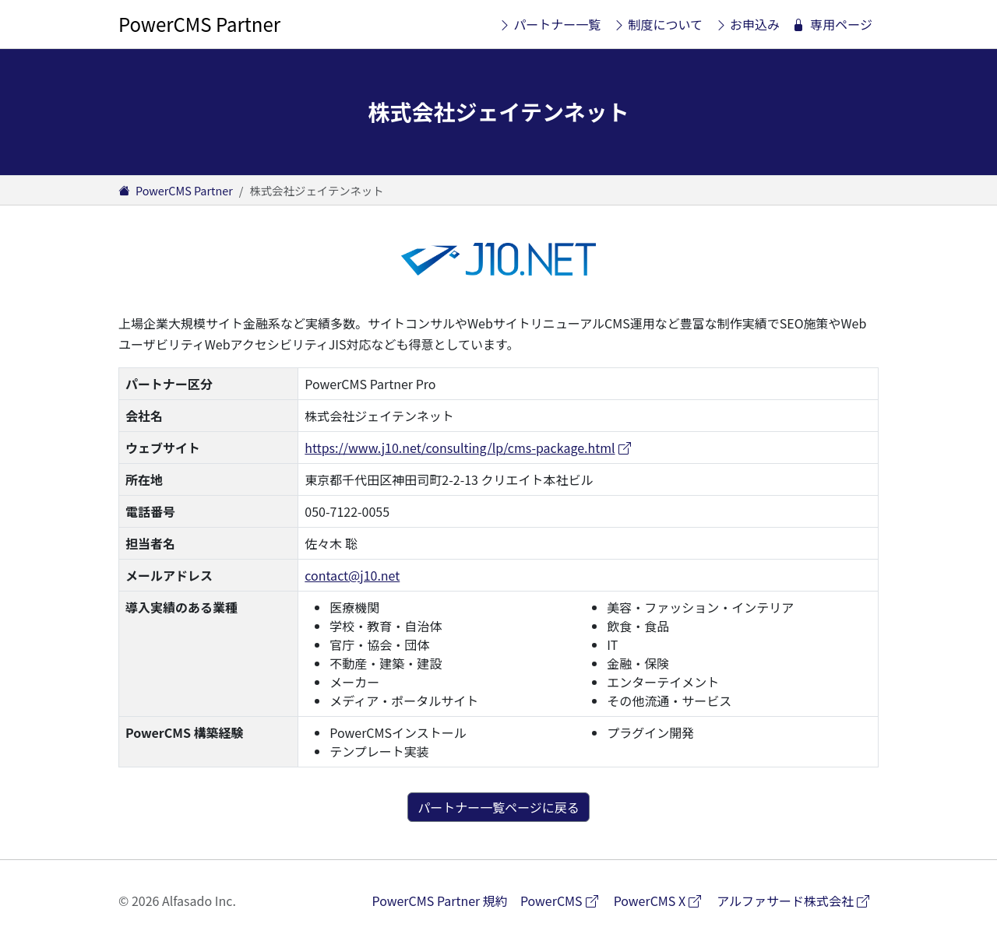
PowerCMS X (662, 900)
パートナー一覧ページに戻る (498, 807)
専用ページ (832, 24)
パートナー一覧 (549, 24)
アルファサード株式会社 (798, 900)
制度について (658, 24)
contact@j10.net (352, 575)
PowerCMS (564, 900)
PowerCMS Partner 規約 (440, 900)
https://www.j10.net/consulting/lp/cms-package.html (469, 447)
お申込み (747, 24)
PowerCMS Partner (199, 23)
